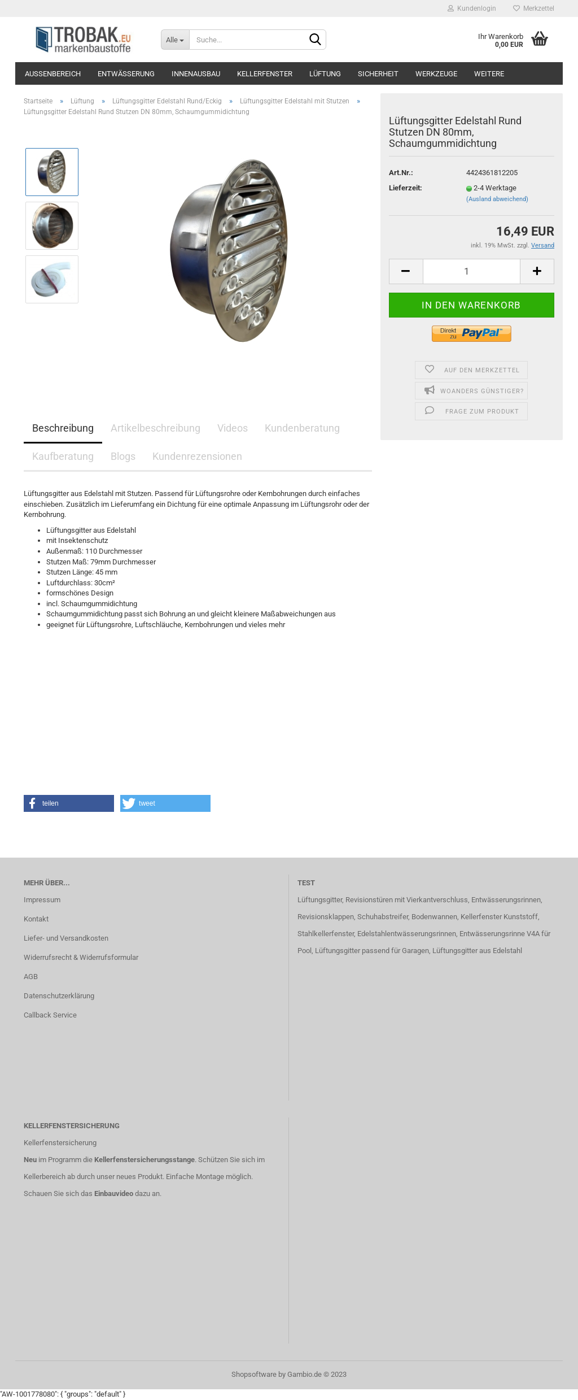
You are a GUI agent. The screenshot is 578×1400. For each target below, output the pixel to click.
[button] (69, 803)
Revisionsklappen (325, 916)
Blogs (123, 456)
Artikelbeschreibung (155, 428)
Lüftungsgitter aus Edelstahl (477, 950)
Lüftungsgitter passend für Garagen (372, 950)
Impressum (42, 899)
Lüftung (325, 73)
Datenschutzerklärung (59, 996)
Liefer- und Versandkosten (66, 938)
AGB (31, 976)
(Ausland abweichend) (497, 199)
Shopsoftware (254, 1374)
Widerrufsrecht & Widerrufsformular (81, 957)
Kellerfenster (264, 73)
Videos (232, 428)
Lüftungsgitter (319, 899)
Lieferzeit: (405, 188)
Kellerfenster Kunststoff (499, 916)
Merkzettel (533, 8)
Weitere (489, 73)
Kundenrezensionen (197, 456)
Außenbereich (53, 73)
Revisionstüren (369, 899)
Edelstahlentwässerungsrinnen (406, 933)
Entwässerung (126, 73)
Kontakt (36, 919)
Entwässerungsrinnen (506, 899)
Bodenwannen (434, 916)
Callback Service (50, 1015)
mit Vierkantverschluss (430, 899)
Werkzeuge (436, 73)
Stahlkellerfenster (325, 933)
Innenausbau (196, 73)
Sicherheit (378, 73)
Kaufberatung (63, 456)
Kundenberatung (302, 428)
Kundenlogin (472, 8)
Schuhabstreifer (382, 916)
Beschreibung (63, 428)
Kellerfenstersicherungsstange (144, 1159)
